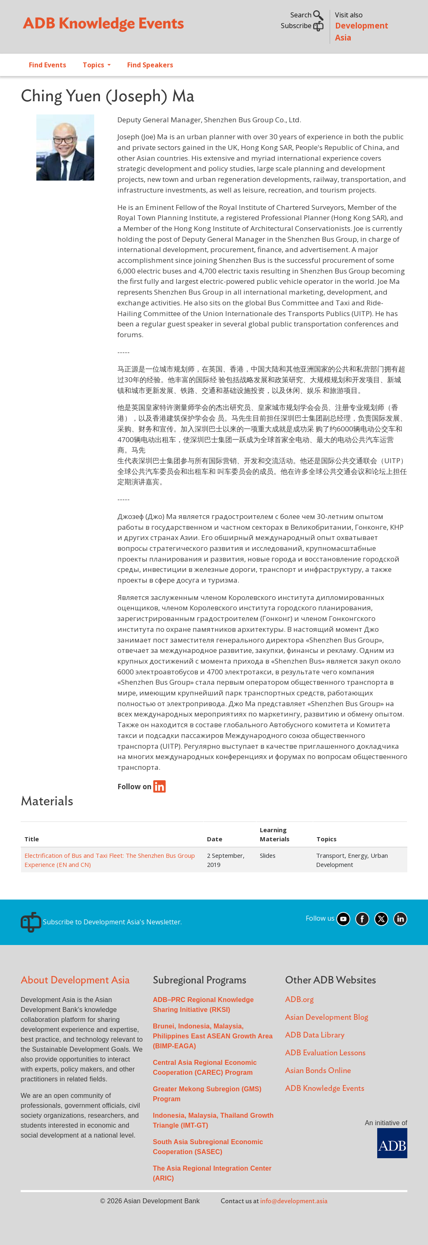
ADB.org (299, 1000)
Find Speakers (150, 64)
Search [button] (306, 14)
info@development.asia (294, 1201)
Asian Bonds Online (318, 1071)
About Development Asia (75, 980)
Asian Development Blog (326, 1017)
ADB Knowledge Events (324, 1089)
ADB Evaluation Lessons (325, 1053)
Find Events (47, 64)
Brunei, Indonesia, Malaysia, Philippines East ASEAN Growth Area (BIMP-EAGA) (213, 1036)
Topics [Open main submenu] (94, 64)
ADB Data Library (315, 1035)
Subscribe (302, 25)
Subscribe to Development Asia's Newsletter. (101, 921)
